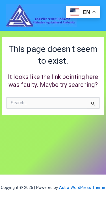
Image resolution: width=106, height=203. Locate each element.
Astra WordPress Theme (82, 187)
